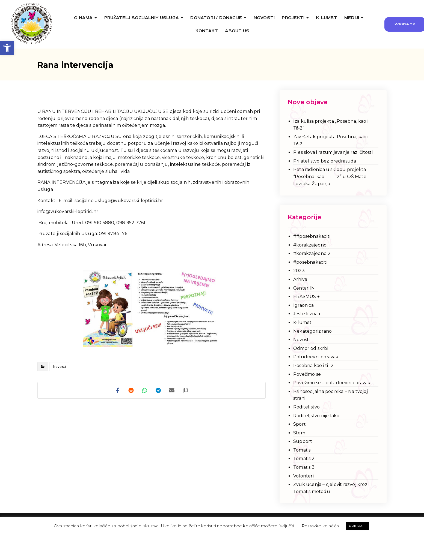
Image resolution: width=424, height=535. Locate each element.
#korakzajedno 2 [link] (312, 253)
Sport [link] (299, 424)
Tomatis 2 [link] (304, 458)
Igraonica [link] (303, 305)
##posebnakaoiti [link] (311, 236)
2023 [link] (299, 270)
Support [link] (302, 441)
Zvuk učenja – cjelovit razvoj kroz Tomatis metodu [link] (330, 488)
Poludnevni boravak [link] (316, 356)
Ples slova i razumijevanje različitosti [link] (333, 152)
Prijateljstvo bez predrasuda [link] (324, 161)
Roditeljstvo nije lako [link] (316, 415)
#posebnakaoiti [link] (310, 262)
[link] (7, 48)
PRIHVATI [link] (357, 526)
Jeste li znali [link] (306, 313)
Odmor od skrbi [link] (310, 348)
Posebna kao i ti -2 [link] (313, 365)
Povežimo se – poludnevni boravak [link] (331, 382)
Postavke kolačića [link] (320, 525)
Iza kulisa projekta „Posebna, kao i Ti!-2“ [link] (330, 125)
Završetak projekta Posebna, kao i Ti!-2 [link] (331, 140)
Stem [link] (299, 432)
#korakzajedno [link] (310, 245)
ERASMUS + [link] (306, 296)
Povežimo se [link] (307, 374)
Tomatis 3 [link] (304, 467)
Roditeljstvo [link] (306, 407)
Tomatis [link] (301, 450)
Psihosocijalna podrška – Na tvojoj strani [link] (330, 395)
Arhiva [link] (300, 279)
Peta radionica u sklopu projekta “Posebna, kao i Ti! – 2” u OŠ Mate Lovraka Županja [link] (329, 176)
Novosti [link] (59, 367)
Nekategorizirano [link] (312, 331)
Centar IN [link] (304, 288)
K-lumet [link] (302, 322)
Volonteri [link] (303, 476)
